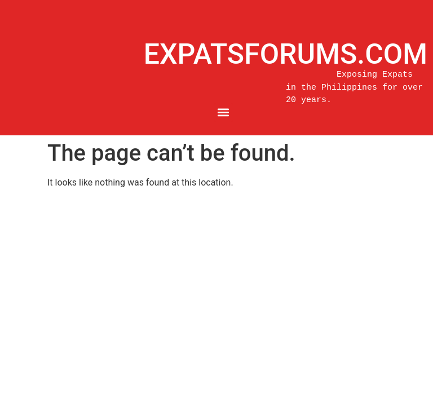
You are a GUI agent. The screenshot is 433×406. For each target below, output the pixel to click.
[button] (223, 112)
